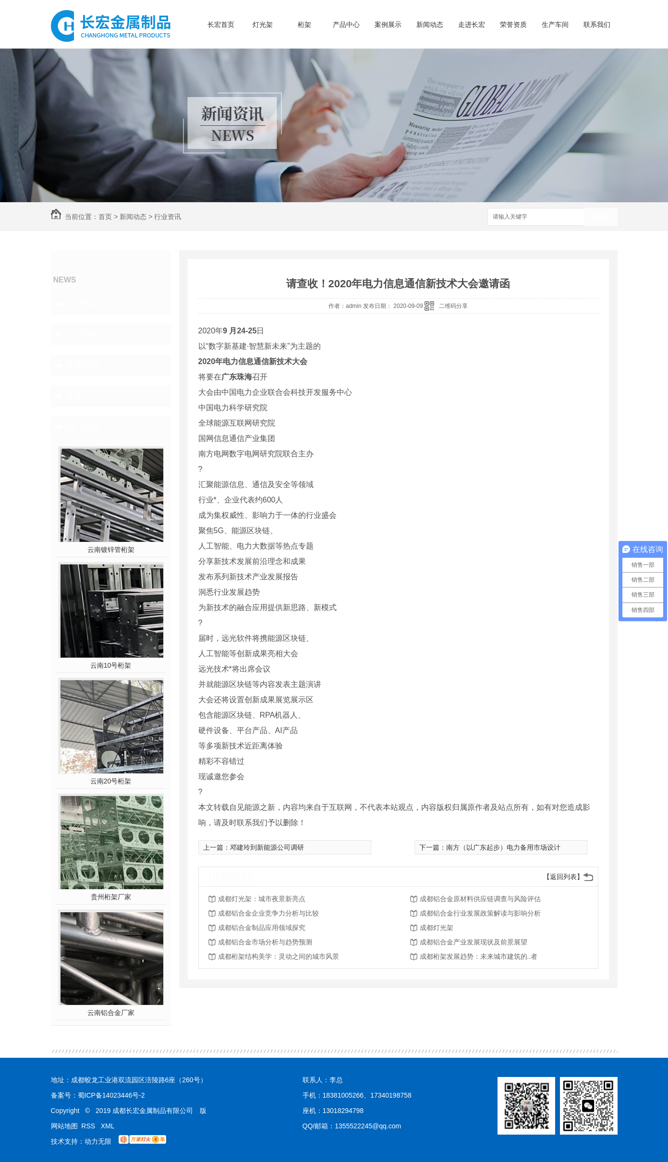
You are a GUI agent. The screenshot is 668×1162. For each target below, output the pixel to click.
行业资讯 (167, 216)
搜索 (600, 217)
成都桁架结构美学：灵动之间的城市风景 (278, 956)
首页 (105, 216)
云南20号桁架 (111, 781)
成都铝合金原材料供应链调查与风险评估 (480, 899)
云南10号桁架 (111, 665)
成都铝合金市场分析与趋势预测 (265, 942)
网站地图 (64, 1126)
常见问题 (82, 365)
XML (108, 1126)
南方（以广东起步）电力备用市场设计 (503, 847)
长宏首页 (220, 24)
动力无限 (98, 1141)
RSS (89, 1126)
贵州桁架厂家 (111, 897)
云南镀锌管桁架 (110, 549)
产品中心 (346, 24)
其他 (74, 396)
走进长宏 (471, 24)
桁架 (304, 24)
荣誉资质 (513, 24)
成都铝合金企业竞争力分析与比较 (268, 913)
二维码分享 (453, 306)
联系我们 (596, 24)
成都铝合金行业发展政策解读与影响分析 (480, 913)
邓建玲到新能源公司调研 (267, 847)
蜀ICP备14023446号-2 (111, 1095)
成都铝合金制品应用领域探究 (261, 927)
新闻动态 (429, 24)
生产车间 (555, 24)
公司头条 (82, 303)
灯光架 (263, 24)
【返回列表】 (563, 877)
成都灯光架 (436, 927)
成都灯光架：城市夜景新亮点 (261, 899)
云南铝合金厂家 (110, 1012)
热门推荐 (82, 426)
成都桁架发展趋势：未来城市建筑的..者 (479, 956)
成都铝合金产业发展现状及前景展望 (473, 942)
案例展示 (388, 24)
